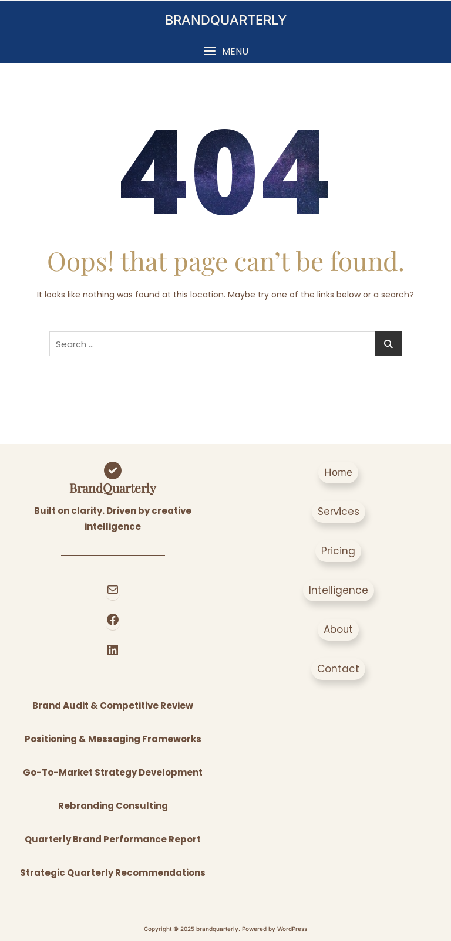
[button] (225, 51)
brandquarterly (226, 20)
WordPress (292, 928)
